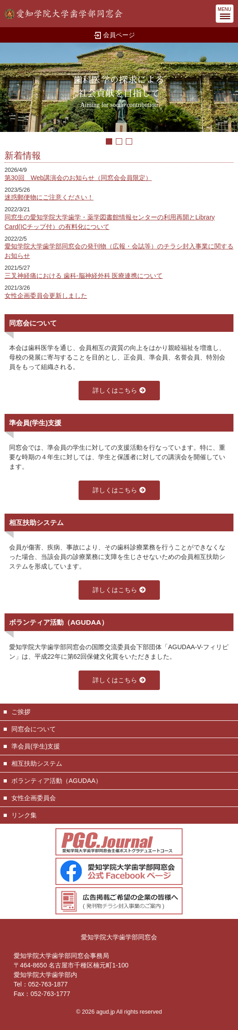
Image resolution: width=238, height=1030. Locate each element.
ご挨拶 (20, 711)
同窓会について (33, 729)
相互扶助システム (36, 763)
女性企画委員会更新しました (46, 295)
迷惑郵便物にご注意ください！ (49, 197)
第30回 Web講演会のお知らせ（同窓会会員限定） (78, 177)
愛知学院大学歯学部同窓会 (119, 937)
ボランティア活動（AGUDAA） (56, 780)
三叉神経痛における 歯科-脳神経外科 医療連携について (84, 275)
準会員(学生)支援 (35, 746)
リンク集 (24, 815)
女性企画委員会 (33, 798)
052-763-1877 (48, 984)
